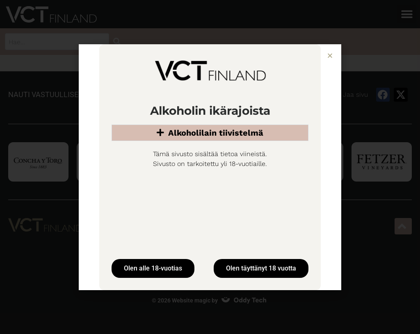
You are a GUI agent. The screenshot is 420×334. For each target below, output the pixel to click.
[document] (210, 167)
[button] (330, 55)
